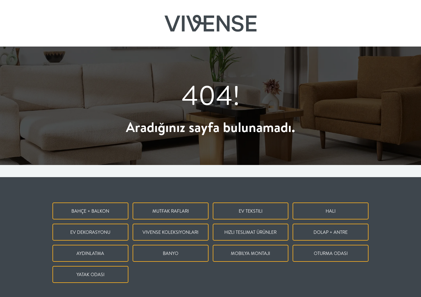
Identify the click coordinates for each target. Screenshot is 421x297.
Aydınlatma (90, 253)
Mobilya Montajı (250, 253)
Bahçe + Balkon (90, 211)
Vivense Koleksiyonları (170, 232)
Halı (331, 211)
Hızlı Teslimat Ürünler (250, 232)
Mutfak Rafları (170, 211)
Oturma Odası (331, 253)
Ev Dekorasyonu (90, 232)
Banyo (170, 253)
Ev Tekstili (250, 211)
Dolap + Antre (330, 232)
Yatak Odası (90, 274)
